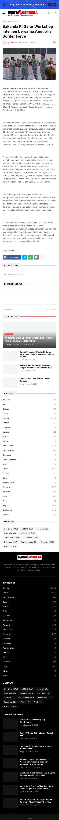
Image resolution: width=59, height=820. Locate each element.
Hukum (29, 436)
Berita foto (29, 400)
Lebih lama (50, 309)
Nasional (15, 22)
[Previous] (50, 4)
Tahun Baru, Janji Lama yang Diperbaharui (32, 720)
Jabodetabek (29, 450)
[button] (3, 13)
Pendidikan (29, 487)
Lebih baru (8, 309)
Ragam (29, 505)
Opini (29, 478)
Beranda (6, 22)
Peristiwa (29, 491)
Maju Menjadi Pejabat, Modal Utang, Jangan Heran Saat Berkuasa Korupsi (36, 366)
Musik (29, 464)
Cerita (29, 413)
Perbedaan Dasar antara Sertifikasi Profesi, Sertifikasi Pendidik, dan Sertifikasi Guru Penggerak (35, 761)
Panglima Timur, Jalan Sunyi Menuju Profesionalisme (36, 747)
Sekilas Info (29, 510)
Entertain (29, 432)
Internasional (29, 445)
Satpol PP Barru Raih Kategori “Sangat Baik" (36, 734)
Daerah (29, 418)
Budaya (29, 409)
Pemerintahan (29, 482)
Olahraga (29, 473)
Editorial (29, 422)
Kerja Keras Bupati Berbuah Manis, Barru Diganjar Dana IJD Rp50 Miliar (37, 774)
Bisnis (29, 404)
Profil (29, 501)
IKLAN (29, 441)
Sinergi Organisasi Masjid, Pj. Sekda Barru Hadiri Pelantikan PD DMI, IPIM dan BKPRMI (37, 354)
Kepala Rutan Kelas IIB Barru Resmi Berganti (35, 379)
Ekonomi (29, 427)
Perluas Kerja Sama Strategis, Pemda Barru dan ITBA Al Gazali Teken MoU (36, 800)
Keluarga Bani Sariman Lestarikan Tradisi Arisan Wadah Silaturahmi (26, 4)
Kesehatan (29, 455)
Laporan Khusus (29, 459)
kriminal (29, 514)
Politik (29, 496)
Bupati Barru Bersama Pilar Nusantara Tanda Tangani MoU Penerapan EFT (36, 787)
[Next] (54, 4)
